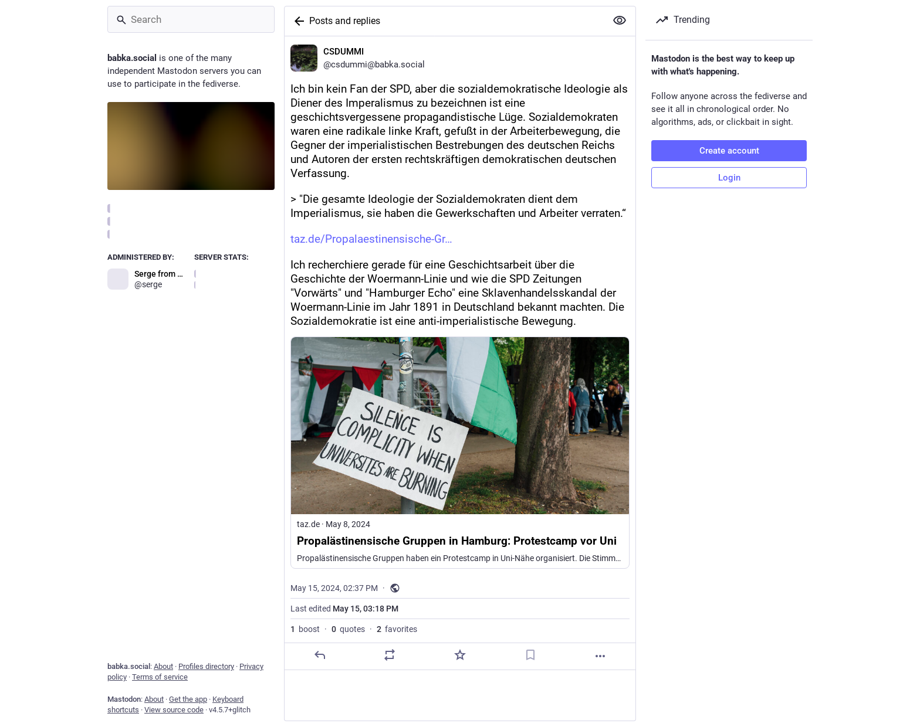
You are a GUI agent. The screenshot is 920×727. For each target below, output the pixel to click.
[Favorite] (460, 655)
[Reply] (320, 655)
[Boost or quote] (390, 655)
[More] (600, 656)
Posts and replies (344, 20)
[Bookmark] (530, 655)
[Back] (297, 21)
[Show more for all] (619, 20)
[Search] (191, 19)
